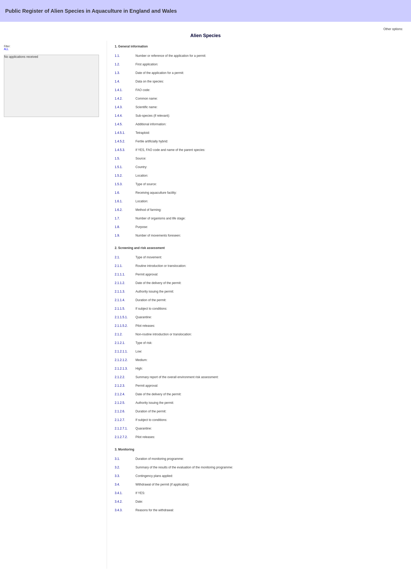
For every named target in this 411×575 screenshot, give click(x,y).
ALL (6, 49)
